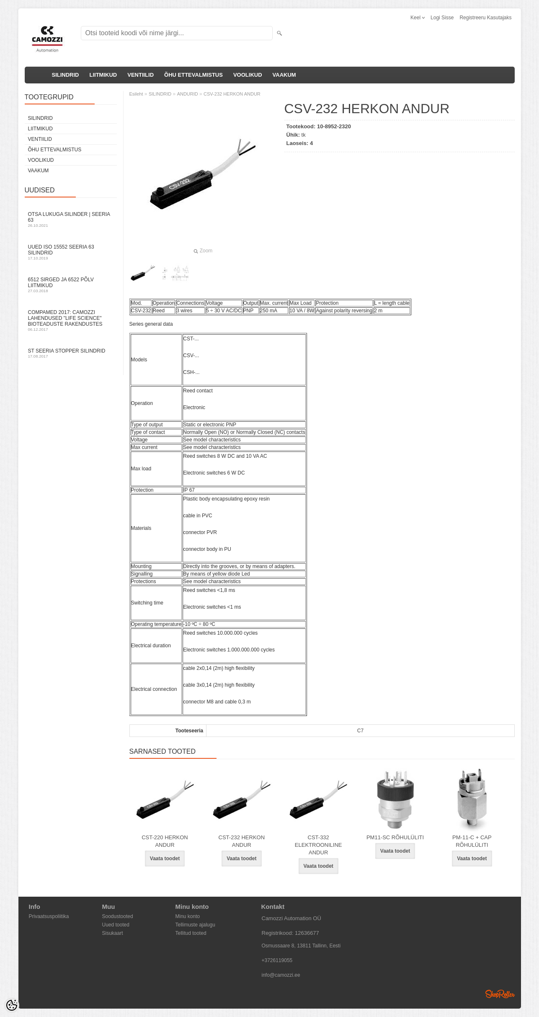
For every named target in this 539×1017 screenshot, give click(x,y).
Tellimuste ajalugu (195, 925)
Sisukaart (112, 933)
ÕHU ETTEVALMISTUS (193, 75)
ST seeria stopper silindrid (70, 353)
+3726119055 (277, 960)
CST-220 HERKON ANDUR (165, 841)
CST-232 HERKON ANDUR (242, 841)
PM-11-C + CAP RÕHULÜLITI (472, 841)
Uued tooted (115, 925)
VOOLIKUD (247, 75)
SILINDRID (65, 75)
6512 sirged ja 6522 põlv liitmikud (70, 285)
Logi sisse (442, 18)
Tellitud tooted (190, 933)
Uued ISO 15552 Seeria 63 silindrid (70, 252)
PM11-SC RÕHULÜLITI (395, 837)
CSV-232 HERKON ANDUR (232, 93)
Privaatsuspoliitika (49, 916)
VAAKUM (284, 75)
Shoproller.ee (500, 994)
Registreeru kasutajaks (485, 18)
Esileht (136, 93)
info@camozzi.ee (281, 975)
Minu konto (187, 916)
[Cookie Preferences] (11, 1005)
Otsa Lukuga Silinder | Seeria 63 (70, 219)
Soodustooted (117, 916)
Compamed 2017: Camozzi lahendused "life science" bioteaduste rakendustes (70, 320)
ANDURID (187, 93)
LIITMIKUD (103, 75)
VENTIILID (140, 75)
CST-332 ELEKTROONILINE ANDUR (318, 845)
